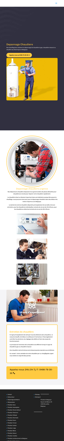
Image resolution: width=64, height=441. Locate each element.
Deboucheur (11, 397)
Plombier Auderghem (13, 407)
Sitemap (37, 394)
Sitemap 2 (38, 397)
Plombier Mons (12, 430)
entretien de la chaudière (26, 344)
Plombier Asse (12, 405)
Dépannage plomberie (14, 399)
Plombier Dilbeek (12, 415)
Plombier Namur (12, 433)
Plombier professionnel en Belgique (17, 438)
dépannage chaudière (38, 199)
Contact (10, 394)
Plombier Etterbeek (13, 418)
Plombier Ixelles (12, 425)
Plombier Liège (12, 428)
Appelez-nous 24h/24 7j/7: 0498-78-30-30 (31, 371)
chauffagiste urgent (47, 353)
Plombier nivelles (12, 436)
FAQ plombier (11, 402)
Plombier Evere (12, 420)
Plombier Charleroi (13, 412)
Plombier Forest (12, 423)
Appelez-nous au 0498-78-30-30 (18, 55)
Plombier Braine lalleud (14, 410)
